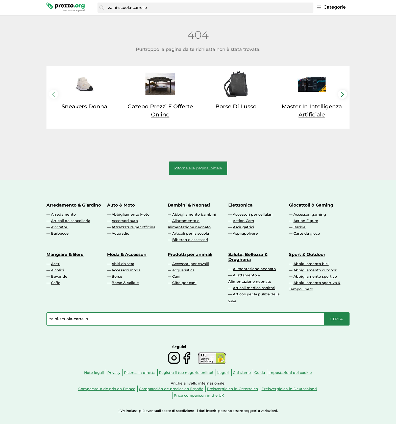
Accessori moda (126, 270)
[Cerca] (101, 8)
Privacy (113, 372)
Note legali (94, 372)
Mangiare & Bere (65, 254)
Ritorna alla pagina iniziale (198, 168)
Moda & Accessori (126, 254)
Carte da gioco (306, 233)
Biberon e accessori (190, 239)
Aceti (55, 263)
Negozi (223, 372)
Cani (176, 276)
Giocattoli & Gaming (311, 205)
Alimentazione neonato (254, 269)
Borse (117, 276)
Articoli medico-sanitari (254, 288)
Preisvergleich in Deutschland (289, 389)
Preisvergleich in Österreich (232, 389)
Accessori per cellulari (253, 214)
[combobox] (209, 8)
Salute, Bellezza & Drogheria (247, 257)
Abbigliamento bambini (194, 214)
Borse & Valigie (125, 282)
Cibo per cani (184, 282)
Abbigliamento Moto (131, 214)
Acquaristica (183, 270)
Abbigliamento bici (311, 263)
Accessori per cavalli (190, 263)
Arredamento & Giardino (73, 205)
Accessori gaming (309, 214)
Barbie (299, 227)
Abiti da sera (123, 263)
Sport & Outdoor (307, 254)
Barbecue (60, 233)
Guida (259, 372)
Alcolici (57, 270)
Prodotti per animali (190, 254)
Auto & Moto (121, 205)
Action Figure (305, 220)
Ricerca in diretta (139, 372)
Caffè (55, 282)
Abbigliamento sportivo (315, 276)
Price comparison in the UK (199, 395)
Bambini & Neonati (189, 205)
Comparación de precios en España (171, 389)
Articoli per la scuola (190, 233)
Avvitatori (59, 227)
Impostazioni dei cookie (290, 372)
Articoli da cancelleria (70, 220)
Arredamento (63, 214)
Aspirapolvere (245, 233)
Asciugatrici (243, 227)
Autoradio (120, 233)
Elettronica (240, 205)
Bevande (59, 276)
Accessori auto (125, 220)
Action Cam (243, 220)
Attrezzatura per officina (133, 227)
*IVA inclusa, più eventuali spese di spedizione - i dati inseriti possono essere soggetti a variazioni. (198, 411)
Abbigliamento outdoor (315, 270)
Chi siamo (242, 372)
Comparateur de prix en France (106, 389)
